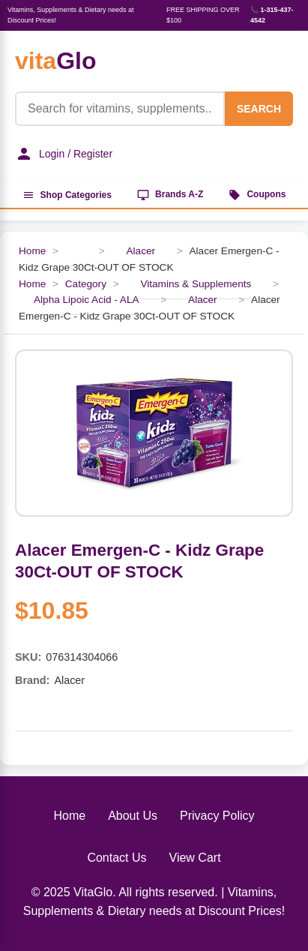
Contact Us (116, 857)
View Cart (195, 857)
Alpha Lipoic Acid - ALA (86, 299)
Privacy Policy (217, 815)
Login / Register (63, 154)
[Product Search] (120, 109)
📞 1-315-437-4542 (272, 15)
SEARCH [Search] (259, 109)
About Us (132, 815)
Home (32, 250)
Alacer (140, 250)
